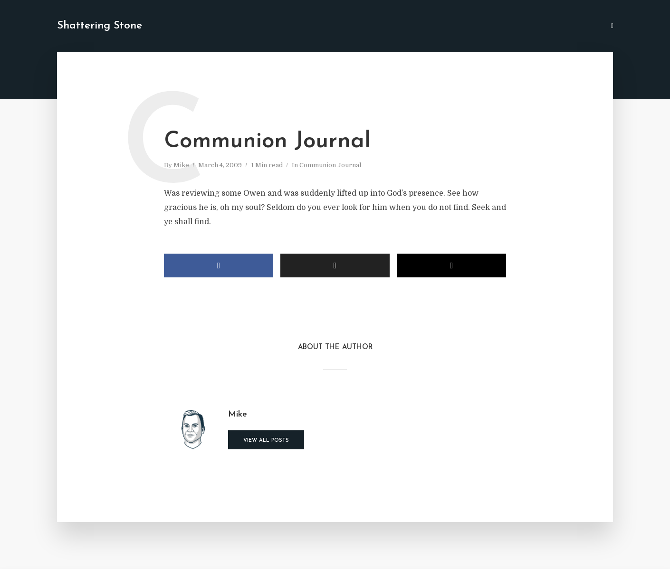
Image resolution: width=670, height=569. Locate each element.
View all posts (266, 440)
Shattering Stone (99, 25)
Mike (181, 165)
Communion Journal (330, 165)
